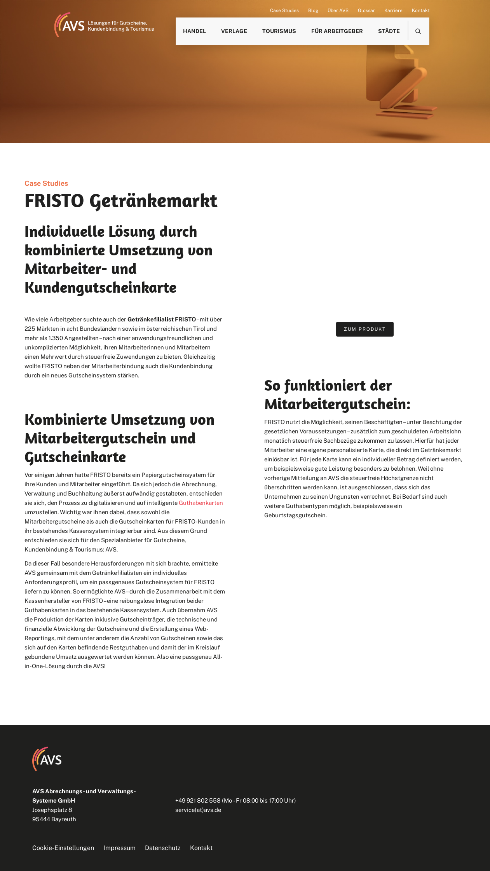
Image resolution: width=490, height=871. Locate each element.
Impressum (119, 848)
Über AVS (338, 10)
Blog (313, 10)
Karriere (393, 10)
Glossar (366, 10)
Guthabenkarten (201, 502)
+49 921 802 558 (198, 800)
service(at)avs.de (198, 809)
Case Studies (284, 10)
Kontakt (421, 10)
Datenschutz (163, 848)
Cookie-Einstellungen (63, 848)
